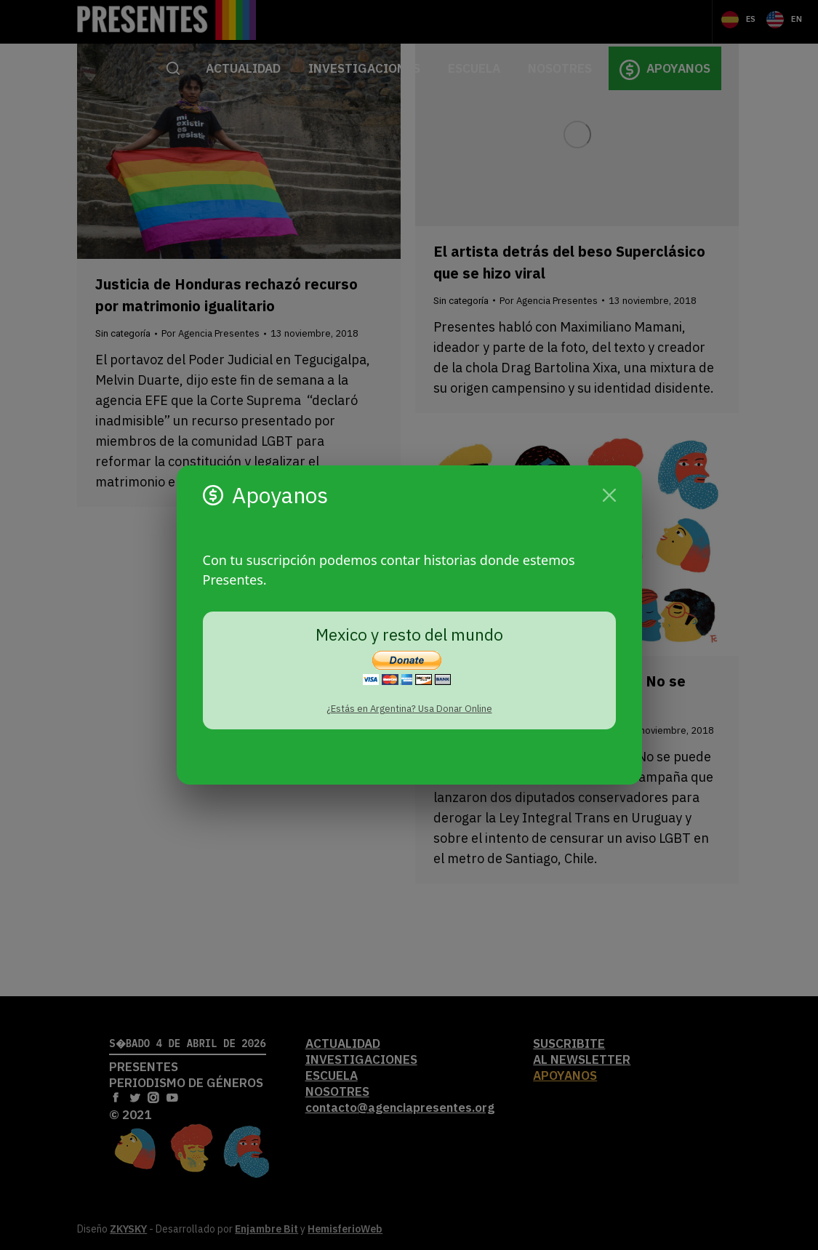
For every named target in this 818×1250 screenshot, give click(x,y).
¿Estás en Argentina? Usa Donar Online (409, 708)
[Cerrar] (609, 495)
